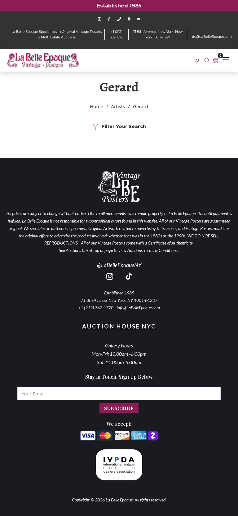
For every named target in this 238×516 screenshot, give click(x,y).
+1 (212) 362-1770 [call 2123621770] (95, 307)
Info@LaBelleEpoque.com (138, 307)
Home (96, 106)
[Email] (118, 393)
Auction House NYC (119, 326)
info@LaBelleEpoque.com (211, 36)
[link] (197, 60)
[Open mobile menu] (226, 59)
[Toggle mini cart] (216, 60)
